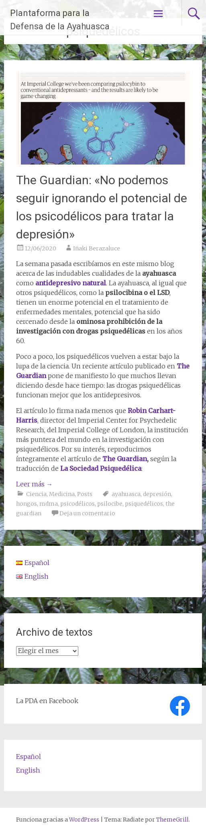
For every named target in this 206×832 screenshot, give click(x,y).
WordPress (84, 819)
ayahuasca (126, 494)
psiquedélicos (144, 503)
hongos (26, 503)
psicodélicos (77, 503)
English (28, 770)
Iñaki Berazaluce (96, 248)
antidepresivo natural (70, 283)
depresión (157, 494)
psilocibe (109, 503)
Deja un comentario (87, 513)
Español (28, 757)
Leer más (34, 484)
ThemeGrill (172, 819)
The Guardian (124, 459)
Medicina (62, 494)
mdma (48, 503)
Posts (84, 494)
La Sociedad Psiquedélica (100, 468)
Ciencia (36, 494)
